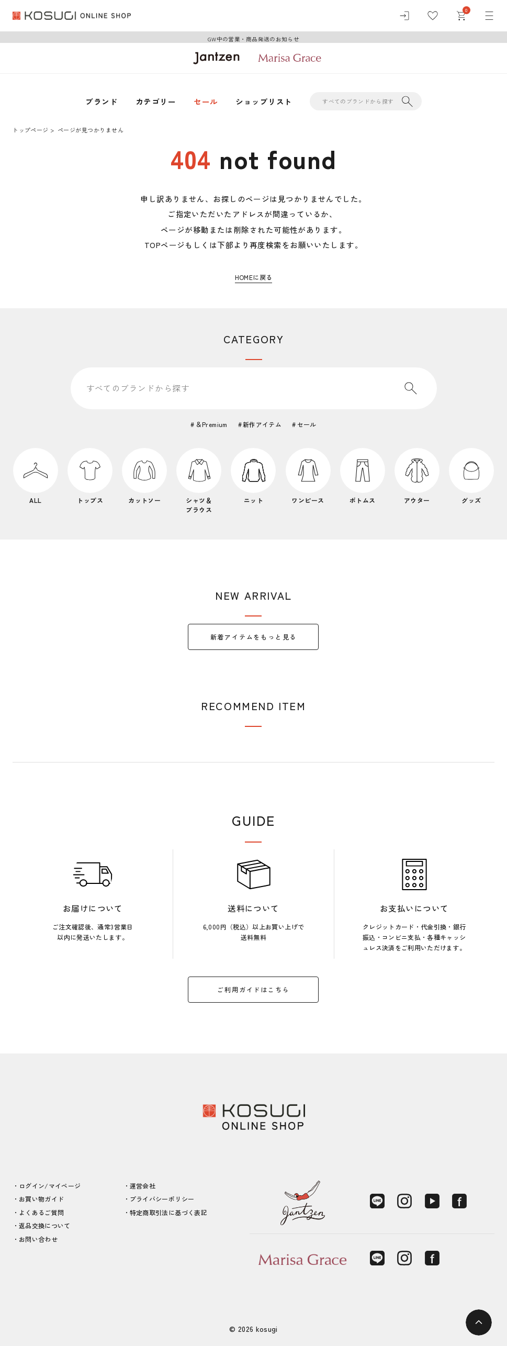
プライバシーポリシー (162, 1198)
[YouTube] (432, 1201)
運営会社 (142, 1185)
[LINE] (377, 1201)
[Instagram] (404, 1201)
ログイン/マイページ (50, 1185)
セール (206, 101)
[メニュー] (489, 15)
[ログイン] (404, 15)
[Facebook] (459, 1201)
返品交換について (45, 1225)
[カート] (461, 15)
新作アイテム (262, 424)
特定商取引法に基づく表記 (168, 1212)
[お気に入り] (432, 15)
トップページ (30, 130)
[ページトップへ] (479, 1322)
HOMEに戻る (254, 277)
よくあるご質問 (41, 1212)
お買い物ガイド (41, 1198)
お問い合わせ (38, 1239)
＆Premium (212, 424)
